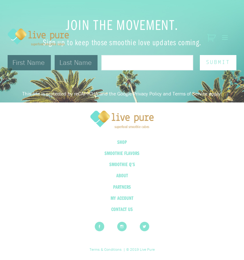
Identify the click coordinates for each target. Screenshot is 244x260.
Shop (122, 142)
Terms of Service (190, 93)
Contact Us (122, 209)
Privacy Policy (147, 93)
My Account (122, 198)
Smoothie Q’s (122, 164)
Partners (122, 187)
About (122, 175)
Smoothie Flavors (122, 153)
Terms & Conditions (106, 249)
